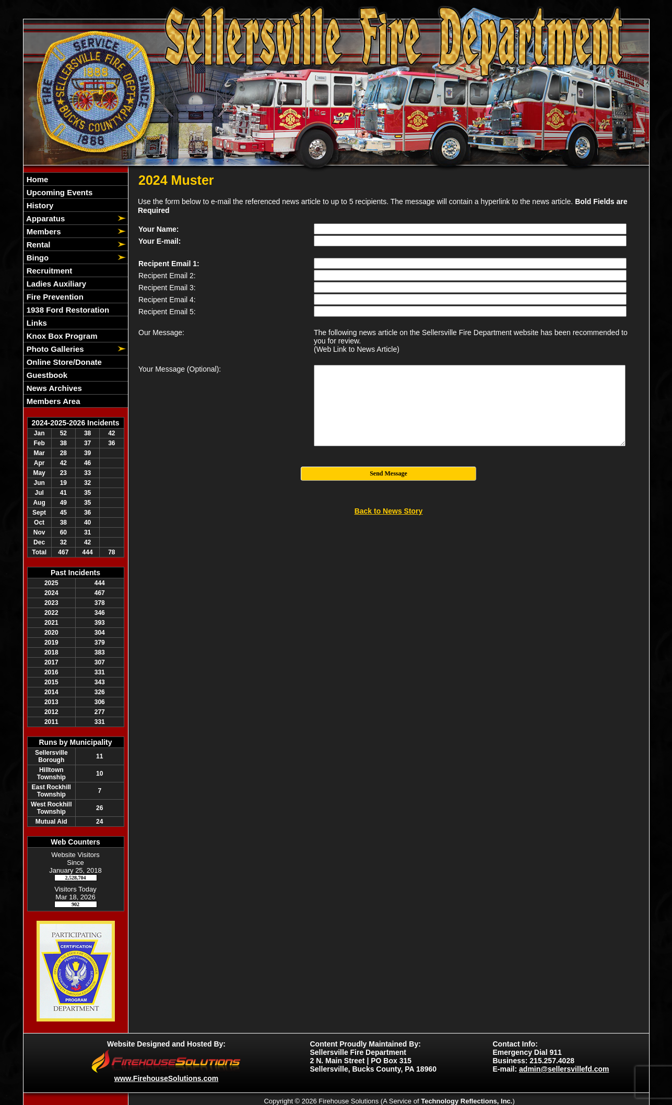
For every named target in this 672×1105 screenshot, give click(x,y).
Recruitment (49, 270)
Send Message (388, 473)
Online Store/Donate (63, 362)
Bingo (37, 257)
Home (37, 179)
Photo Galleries (54, 348)
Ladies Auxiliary (56, 283)
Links (36, 322)
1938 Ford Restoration (67, 309)
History (39, 205)
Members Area (52, 401)
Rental (38, 244)
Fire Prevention (54, 296)
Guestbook (46, 375)
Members (43, 231)
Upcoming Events (59, 192)
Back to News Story (389, 511)
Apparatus (45, 218)
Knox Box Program (61, 335)
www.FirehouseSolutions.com (166, 1078)
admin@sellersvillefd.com (564, 1069)
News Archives (53, 388)
